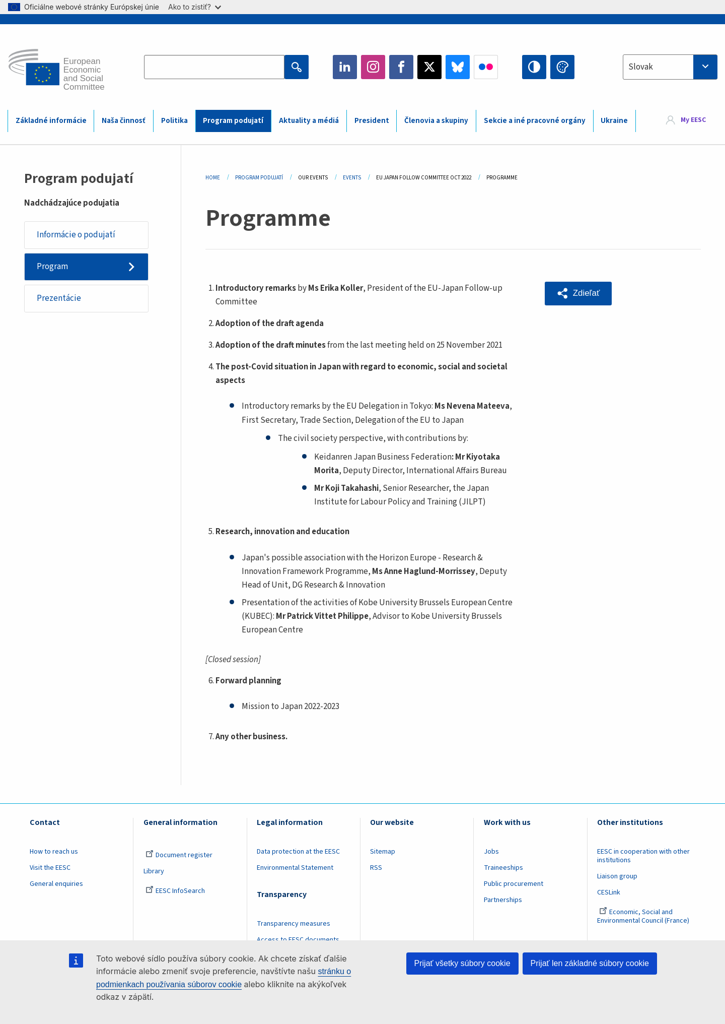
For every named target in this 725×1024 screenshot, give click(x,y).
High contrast (534, 67)
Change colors (562, 67)
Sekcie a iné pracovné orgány (535, 120)
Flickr (486, 67)
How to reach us (54, 852)
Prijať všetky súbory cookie (462, 963)
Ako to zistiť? (194, 7)
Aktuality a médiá (309, 120)
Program (52, 267)
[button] (578, 293)
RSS (376, 868)
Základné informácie (51, 120)
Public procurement (513, 884)
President (371, 120)
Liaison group (617, 876)
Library (153, 871)
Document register (179, 855)
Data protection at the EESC (298, 852)
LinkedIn (345, 67)
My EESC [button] (693, 120)
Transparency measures (293, 924)
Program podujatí (233, 120)
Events (352, 177)
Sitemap (382, 852)
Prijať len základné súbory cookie (590, 963)
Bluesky (458, 67)
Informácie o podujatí (76, 235)
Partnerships (503, 900)
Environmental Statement (295, 868)
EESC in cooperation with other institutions (643, 856)
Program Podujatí (259, 177)
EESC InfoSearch (175, 891)
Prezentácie (59, 299)
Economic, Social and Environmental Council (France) (644, 916)
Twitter (429, 67)
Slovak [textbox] (640, 67)
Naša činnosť (124, 120)
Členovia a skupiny (436, 120)
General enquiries (56, 884)
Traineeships (503, 868)
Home (212, 177)
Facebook (401, 67)
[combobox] (670, 67)
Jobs (491, 852)
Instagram (373, 67)
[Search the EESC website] (214, 67)
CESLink (608, 892)
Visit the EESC (50, 868)
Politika (174, 120)
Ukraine (614, 120)
